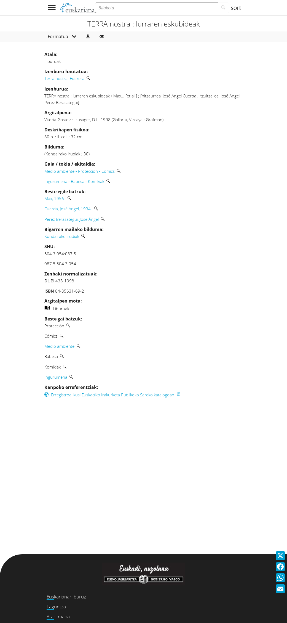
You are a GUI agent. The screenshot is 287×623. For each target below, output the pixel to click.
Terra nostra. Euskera (64, 78)
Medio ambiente (59, 346)
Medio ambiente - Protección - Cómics (79, 171)
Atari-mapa (58, 616)
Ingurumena (55, 377)
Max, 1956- (54, 198)
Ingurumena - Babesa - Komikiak (74, 181)
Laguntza (56, 606)
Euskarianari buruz (66, 596)
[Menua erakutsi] (52, 7)
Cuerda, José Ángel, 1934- (68, 208)
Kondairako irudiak (61, 236)
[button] (87, 36)
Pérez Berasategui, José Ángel (71, 219)
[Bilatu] (223, 7)
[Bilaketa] (156, 7)
